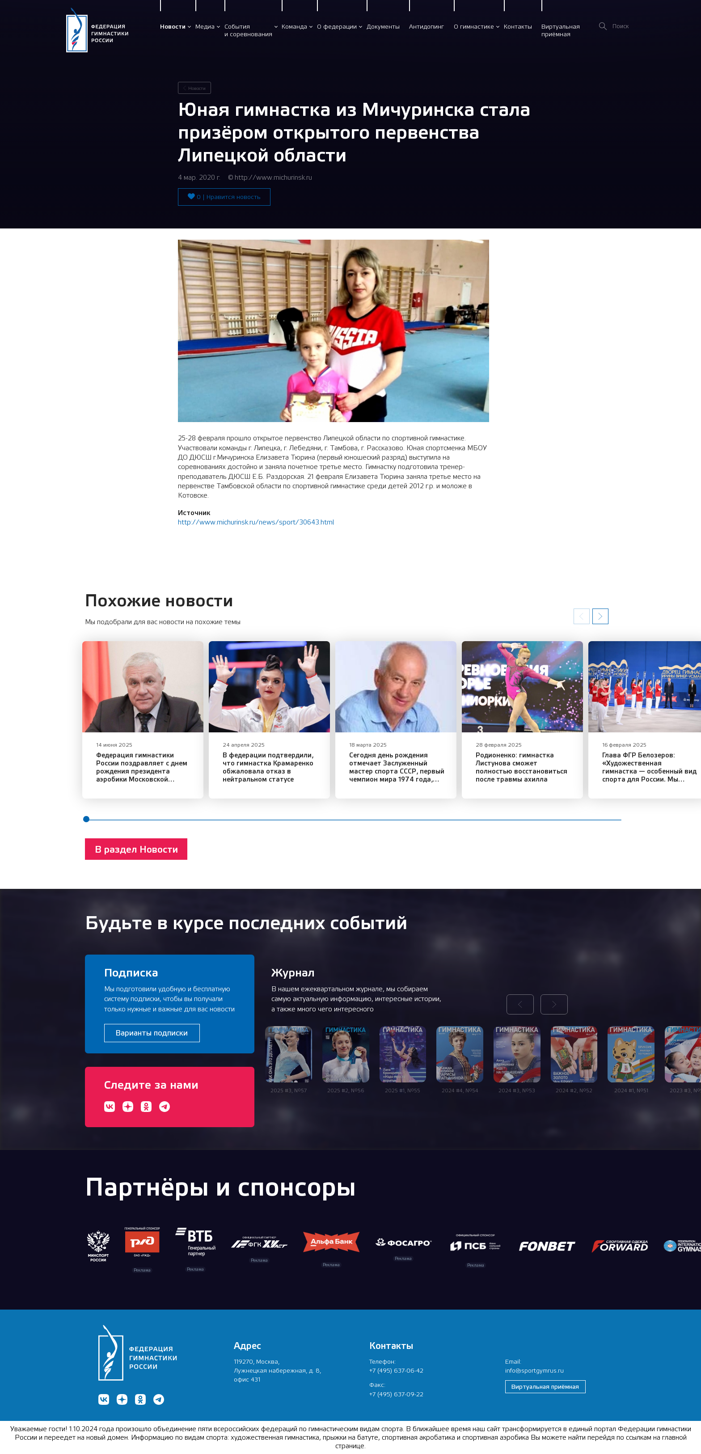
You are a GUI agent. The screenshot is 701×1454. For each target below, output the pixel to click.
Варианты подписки (152, 1032)
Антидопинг (426, 26)
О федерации (337, 26)
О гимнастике (474, 26)
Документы (383, 26)
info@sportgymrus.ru (534, 1370)
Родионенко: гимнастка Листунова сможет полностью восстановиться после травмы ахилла (552, 773)
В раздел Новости (136, 855)
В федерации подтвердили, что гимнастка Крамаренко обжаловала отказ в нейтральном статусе (276, 773)
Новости (173, 26)
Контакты (518, 26)
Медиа (205, 26)
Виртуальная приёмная (545, 1386)
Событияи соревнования (248, 30)
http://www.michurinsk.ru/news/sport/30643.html (256, 522)
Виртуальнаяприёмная (560, 30)
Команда (294, 26)
